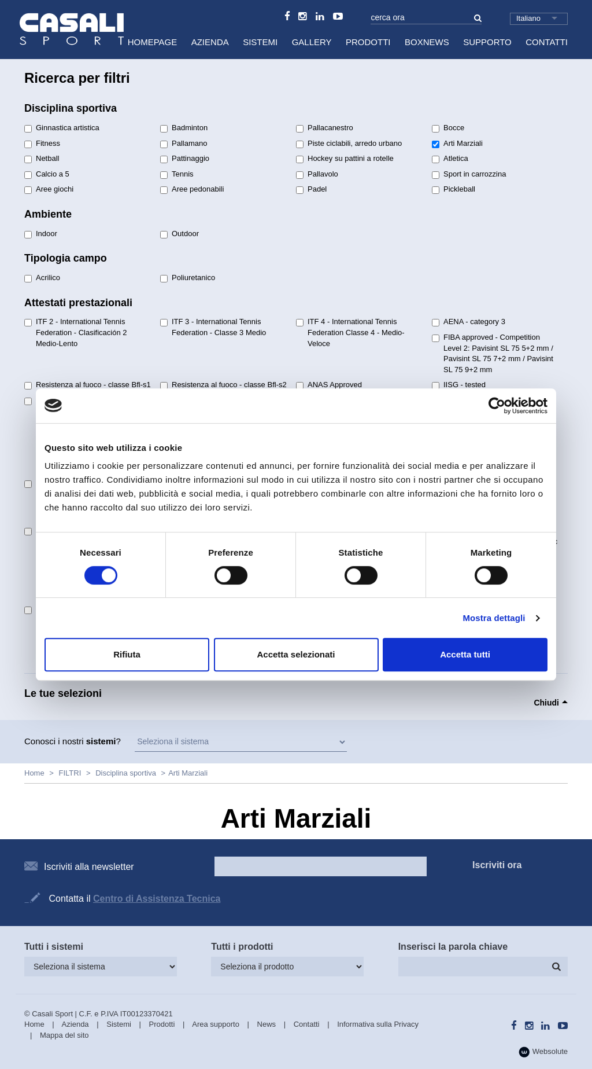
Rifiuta (126, 654)
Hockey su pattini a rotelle (345, 158)
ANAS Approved (329, 385)
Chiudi (546, 702)
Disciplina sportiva (125, 773)
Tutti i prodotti (242, 947)
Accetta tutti (465, 654)
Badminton (184, 128)
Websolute (543, 1051)
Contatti (547, 42)
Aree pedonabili (192, 189)
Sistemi (260, 42)
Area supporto (215, 1024)
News (266, 1024)
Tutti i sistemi (53, 947)
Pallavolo (317, 174)
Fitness (42, 143)
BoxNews (427, 42)
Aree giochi (48, 189)
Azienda (210, 42)
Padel (311, 189)
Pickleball (453, 189)
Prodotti (368, 42)
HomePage (152, 42)
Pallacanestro (324, 128)
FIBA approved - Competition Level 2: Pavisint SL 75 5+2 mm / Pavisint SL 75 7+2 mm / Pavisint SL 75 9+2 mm (492, 353)
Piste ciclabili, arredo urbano (349, 143)
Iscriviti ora (496, 865)
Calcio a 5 (46, 174)
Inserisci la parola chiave (453, 947)
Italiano (528, 18)
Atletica (450, 158)
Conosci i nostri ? (72, 741)
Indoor (40, 233)
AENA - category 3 (468, 321)
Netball (41, 158)
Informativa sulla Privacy (378, 1024)
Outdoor (179, 233)
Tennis (177, 174)
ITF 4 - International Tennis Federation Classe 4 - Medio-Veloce (350, 332)
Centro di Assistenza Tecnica (157, 898)
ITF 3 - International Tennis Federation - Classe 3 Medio (213, 327)
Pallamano (183, 143)
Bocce (448, 128)
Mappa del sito (64, 1035)
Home (34, 773)
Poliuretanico (187, 277)
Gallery (312, 42)
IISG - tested (459, 385)
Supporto (487, 42)
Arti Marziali (457, 143)
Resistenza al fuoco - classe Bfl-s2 (223, 385)
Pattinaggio (184, 158)
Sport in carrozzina (469, 174)
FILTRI (70, 773)
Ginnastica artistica (61, 128)
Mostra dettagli (493, 618)
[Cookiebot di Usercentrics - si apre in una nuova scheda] (496, 405)
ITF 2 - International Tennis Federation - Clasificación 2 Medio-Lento (75, 332)
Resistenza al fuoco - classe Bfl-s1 (87, 385)
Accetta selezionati (296, 654)
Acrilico (42, 277)
